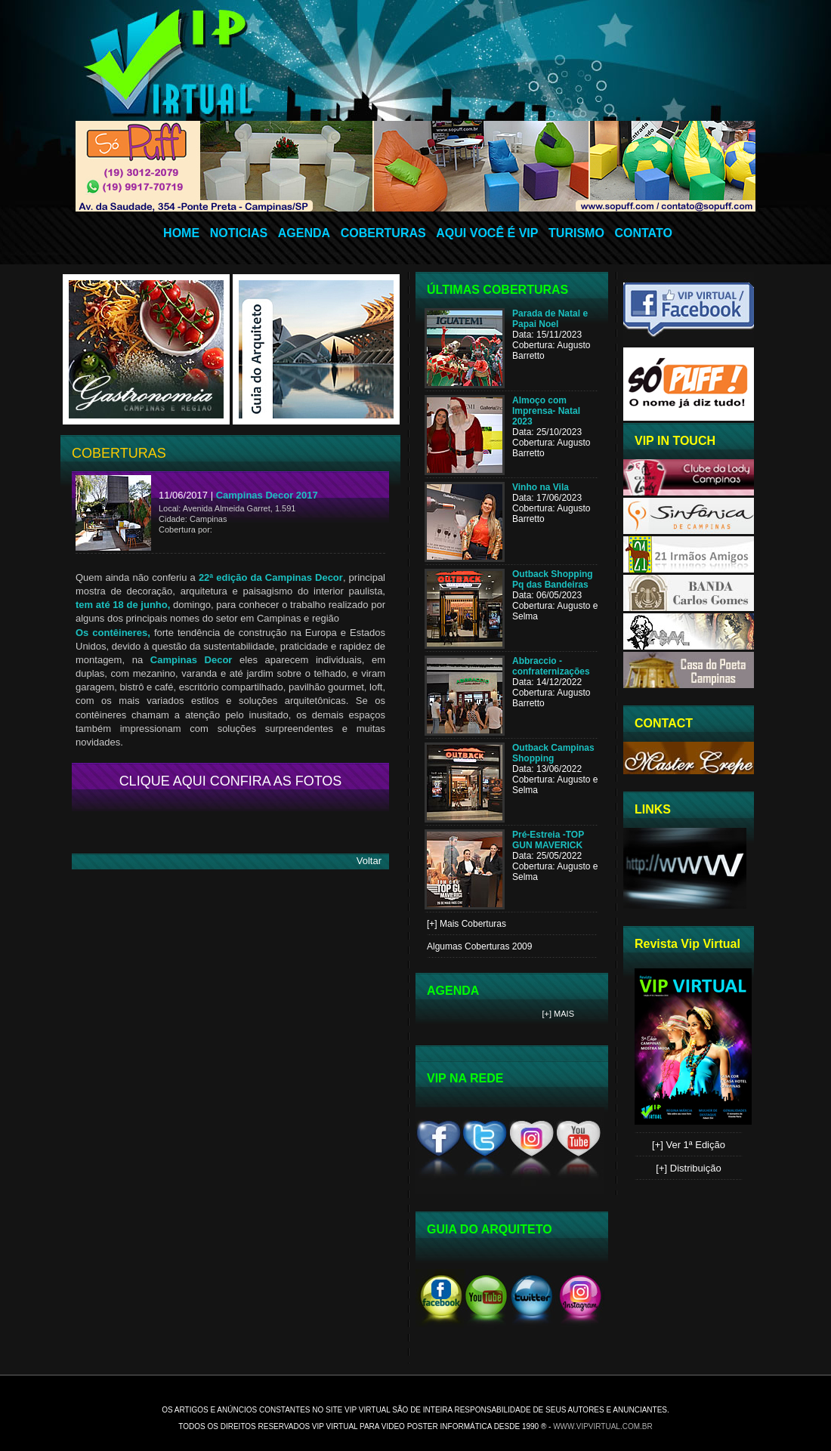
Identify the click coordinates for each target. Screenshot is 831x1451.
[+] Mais (558, 1013)
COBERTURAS (383, 233)
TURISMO (576, 233)
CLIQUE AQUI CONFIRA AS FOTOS (230, 781)
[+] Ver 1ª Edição (688, 1144)
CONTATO (643, 233)
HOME (181, 233)
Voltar (369, 860)
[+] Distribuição (688, 1168)
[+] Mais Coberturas (466, 923)
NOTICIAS (238, 233)
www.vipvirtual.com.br (603, 1426)
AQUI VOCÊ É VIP (487, 233)
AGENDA (304, 233)
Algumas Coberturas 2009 (479, 946)
